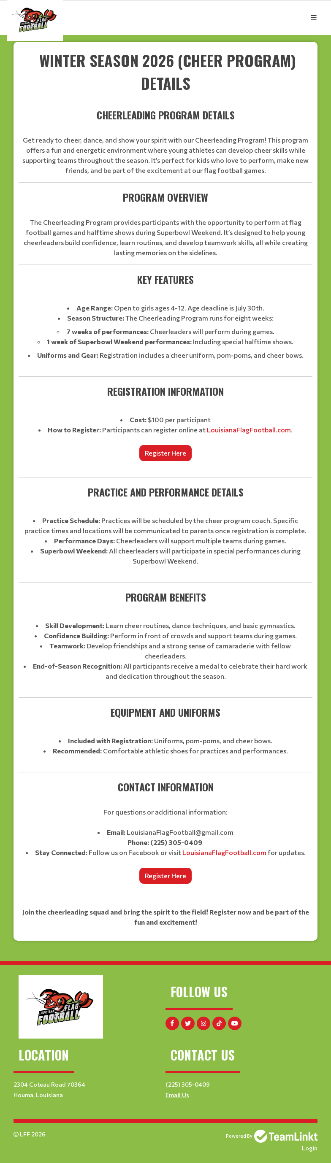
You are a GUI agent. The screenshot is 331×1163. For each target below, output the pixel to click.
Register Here (165, 453)
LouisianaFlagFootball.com (249, 430)
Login (309, 1148)
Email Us (177, 1094)
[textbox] (165, 488)
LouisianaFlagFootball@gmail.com (180, 832)
